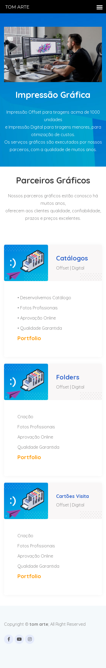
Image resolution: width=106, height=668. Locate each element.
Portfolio (29, 338)
